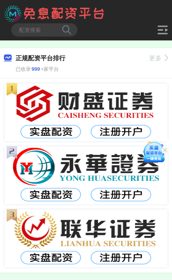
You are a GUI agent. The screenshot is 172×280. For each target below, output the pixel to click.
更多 (158, 58)
